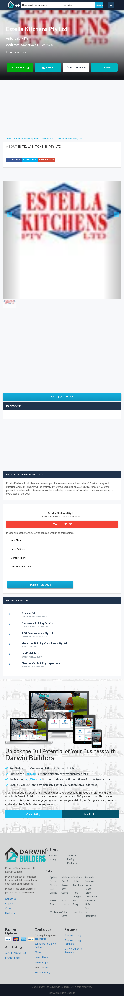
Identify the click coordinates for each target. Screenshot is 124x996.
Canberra (89, 881)
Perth (53, 881)
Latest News (41, 957)
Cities (8, 908)
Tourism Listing (72, 935)
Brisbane (77, 877)
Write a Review (62, 397)
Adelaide (89, 877)
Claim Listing (20, 67)
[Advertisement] (62, 114)
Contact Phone (18, 557)
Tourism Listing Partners (72, 859)
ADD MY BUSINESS (15, 952)
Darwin (65, 881)
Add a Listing (14, 160)
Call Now (104, 67)
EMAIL (48, 67)
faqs (47, 967)
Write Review (76, 67)
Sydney (53, 877)
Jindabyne (78, 884)
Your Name (16, 540)
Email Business (46, 160)
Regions (9, 903)
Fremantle (89, 900)
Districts (10, 912)
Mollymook (56, 911)
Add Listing (90, 814)
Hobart (77, 881)
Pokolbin (77, 911)
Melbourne (67, 877)
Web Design (41, 962)
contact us (40, 938)
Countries (10, 898)
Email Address (18, 548)
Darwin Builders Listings (62, 992)
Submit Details (40, 584)
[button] (12, 240)
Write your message (21, 566)
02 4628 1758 (18, 52)
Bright (53, 892)
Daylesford (90, 896)
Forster (88, 892)
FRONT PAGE (12, 958)
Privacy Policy (42, 972)
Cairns (64, 892)
